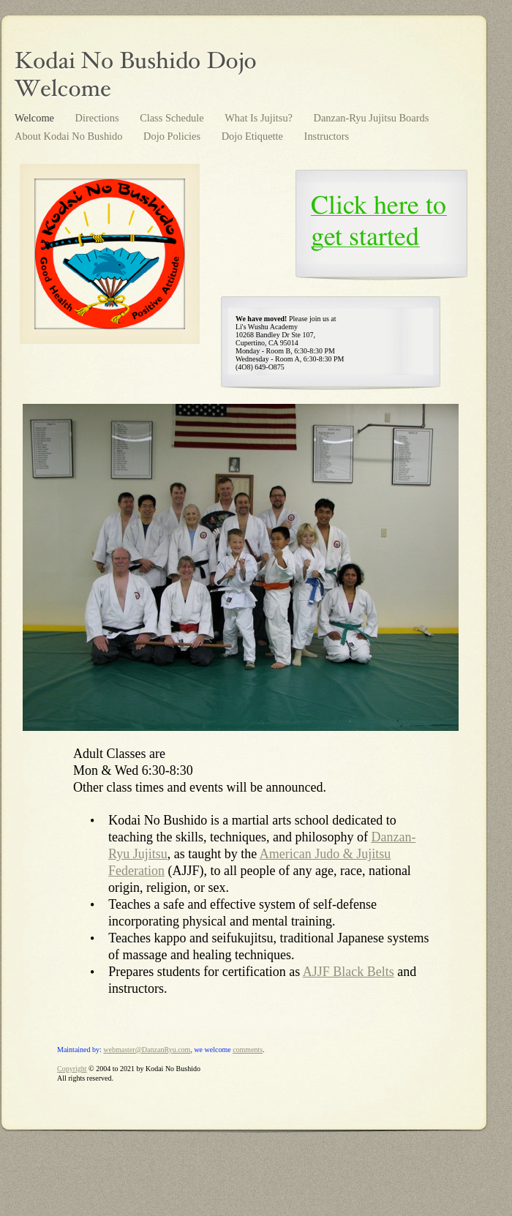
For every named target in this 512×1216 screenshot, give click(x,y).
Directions (98, 118)
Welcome (36, 118)
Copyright (72, 1069)
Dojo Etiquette (254, 136)
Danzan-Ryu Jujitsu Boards (371, 118)
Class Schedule (173, 118)
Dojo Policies (173, 136)
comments (248, 1050)
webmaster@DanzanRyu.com (146, 1050)
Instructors (327, 136)
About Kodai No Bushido (70, 136)
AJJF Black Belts (348, 971)
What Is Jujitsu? (260, 118)
